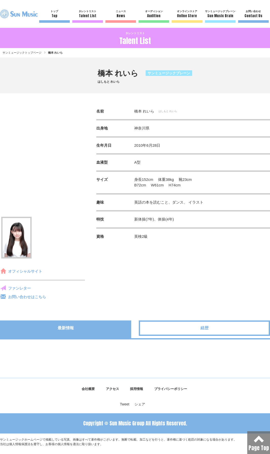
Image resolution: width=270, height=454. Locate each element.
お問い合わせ (253, 14)
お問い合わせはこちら (27, 297)
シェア (139, 404)
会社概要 (88, 389)
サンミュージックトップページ (22, 52)
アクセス (112, 389)
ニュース (120, 14)
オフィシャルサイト (25, 271)
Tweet (124, 404)
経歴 (204, 328)
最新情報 (66, 328)
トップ (54, 14)
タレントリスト (87, 14)
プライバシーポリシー (170, 389)
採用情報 (136, 389)
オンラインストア (187, 14)
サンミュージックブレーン (220, 14)
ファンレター (19, 288)
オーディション (154, 14)
